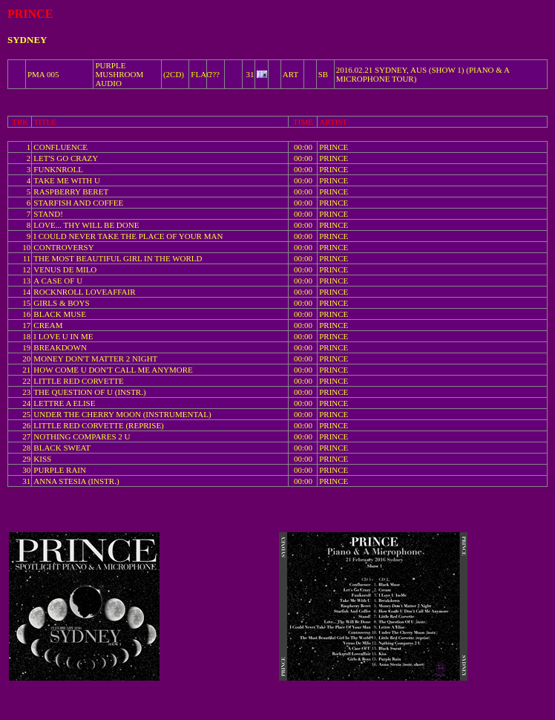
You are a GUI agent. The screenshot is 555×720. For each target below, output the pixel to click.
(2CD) (173, 74)
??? (214, 74)
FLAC (201, 74)
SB (323, 74)
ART (290, 74)
